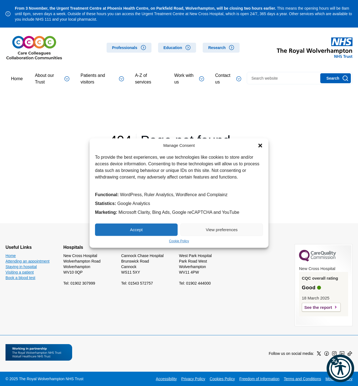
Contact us (228, 78)
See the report (318, 307)
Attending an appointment (28, 261)
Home (17, 78)
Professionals (124, 47)
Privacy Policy (193, 379)
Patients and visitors (102, 78)
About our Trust (52, 78)
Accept (136, 229)
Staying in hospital (21, 266)
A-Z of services (143, 78)
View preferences (222, 229)
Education (173, 47)
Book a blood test (20, 278)
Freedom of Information (259, 379)
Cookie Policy (179, 241)
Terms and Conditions (302, 379)
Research (217, 47)
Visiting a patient (20, 272)
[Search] (335, 78)
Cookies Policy (222, 379)
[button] (260, 145)
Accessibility (166, 379)
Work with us (189, 78)
